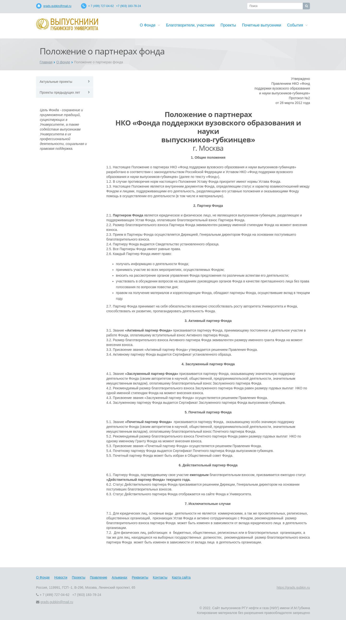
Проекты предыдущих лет (60, 92)
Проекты (228, 25)
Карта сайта (181, 577)
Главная (46, 62)
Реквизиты (140, 577)
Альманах (119, 577)
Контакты (160, 577)
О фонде (63, 62)
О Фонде (150, 25)
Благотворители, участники (190, 25)
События (297, 25)
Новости (60, 577)
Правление (98, 577)
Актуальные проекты (56, 82)
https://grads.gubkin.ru (293, 587)
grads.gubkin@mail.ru (57, 6)
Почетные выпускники (261, 25)
